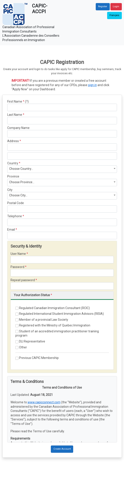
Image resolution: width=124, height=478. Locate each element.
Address (13, 141)
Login (116, 6)
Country (12, 163)
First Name (14, 101)
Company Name (18, 128)
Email (11, 229)
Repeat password (23, 280)
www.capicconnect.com (44, 402)
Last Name (14, 114)
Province (13, 176)
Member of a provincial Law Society (41, 320)
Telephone (14, 216)
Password (17, 267)
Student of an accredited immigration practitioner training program (57, 333)
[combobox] (62, 169)
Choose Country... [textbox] (21, 168)
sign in (92, 85)
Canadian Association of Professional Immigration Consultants (28, 29)
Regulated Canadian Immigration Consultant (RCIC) (52, 308)
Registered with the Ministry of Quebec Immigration (52, 325)
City (9, 190)
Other (21, 347)
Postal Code (15, 203)
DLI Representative (30, 341)
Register (102, 6)
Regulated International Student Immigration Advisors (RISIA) (59, 314)
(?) (27, 101)
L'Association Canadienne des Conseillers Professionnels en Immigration (30, 38)
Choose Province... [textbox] (21, 182)
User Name (18, 253)
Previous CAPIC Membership (37, 358)
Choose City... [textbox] (18, 195)
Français (114, 15)
